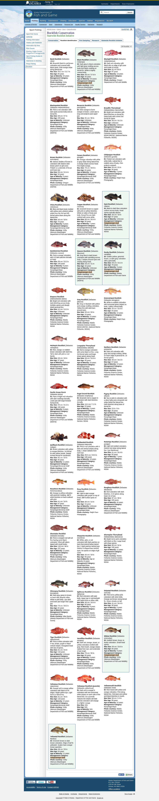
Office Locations (114, 789)
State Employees (128, 4)
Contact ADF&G (53, 787)
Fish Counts (30, 48)
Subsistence (58, 24)
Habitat (90, 21)
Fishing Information (32, 40)
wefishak (29, 37)
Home (27, 21)
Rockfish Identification (68, 40)
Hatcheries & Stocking (34, 61)
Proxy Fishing (31, 64)
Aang (47, 1)
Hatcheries (91, 24)
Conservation (53, 40)
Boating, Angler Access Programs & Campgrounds (35, 52)
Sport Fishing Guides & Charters (34, 57)
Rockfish (29, 67)
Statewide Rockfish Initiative (111, 40)
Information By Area (33, 45)
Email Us (100, 798)
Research (100, 24)
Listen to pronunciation (52, 2)
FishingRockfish (71, 29)
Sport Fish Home (32, 34)
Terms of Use (41, 787)
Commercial (43, 24)
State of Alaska (34, 3)
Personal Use (68, 24)
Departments (115, 4)
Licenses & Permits (31, 24)
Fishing (35, 21)
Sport (50, 24)
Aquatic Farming (80, 24)
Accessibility (30, 787)
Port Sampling (84, 40)
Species (82, 21)
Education (73, 21)
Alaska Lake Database (34, 43)
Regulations (99, 21)
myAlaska (104, 4)
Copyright (59, 798)
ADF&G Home (51, 29)
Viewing (63, 21)
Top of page (128, 794)
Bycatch (110, 21)
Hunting (43, 21)
